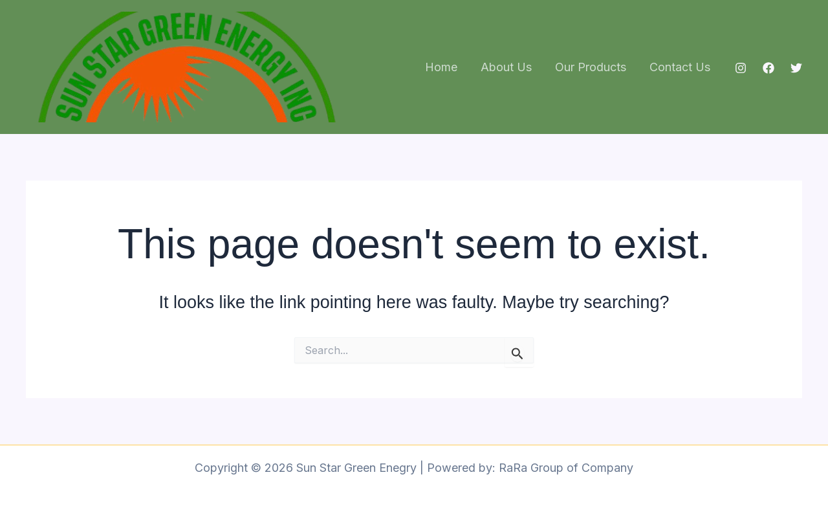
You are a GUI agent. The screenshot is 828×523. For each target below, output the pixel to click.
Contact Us (679, 67)
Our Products (590, 67)
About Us (506, 67)
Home (441, 67)
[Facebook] (768, 68)
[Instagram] (740, 68)
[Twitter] (796, 68)
